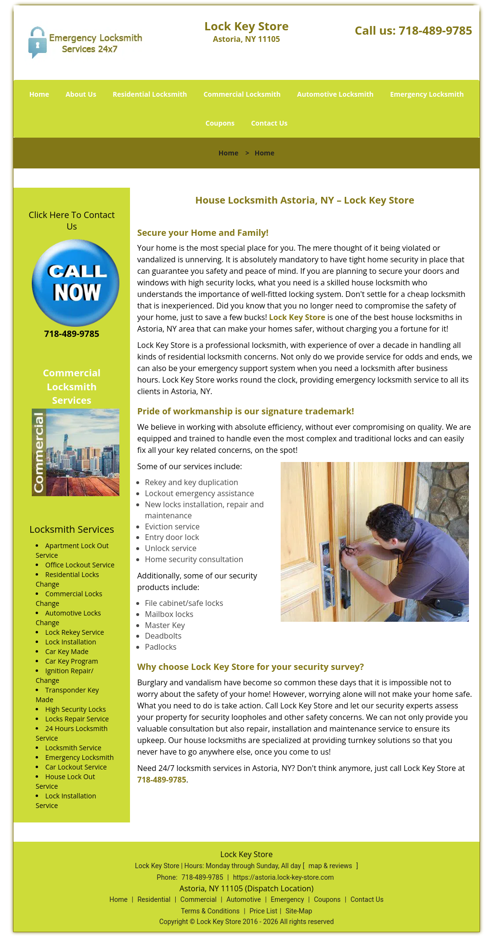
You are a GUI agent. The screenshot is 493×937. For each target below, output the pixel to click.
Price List (263, 911)
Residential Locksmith (150, 94)
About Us (80, 94)
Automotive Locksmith (335, 94)
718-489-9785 (435, 30)
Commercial (199, 899)
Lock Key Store (297, 317)
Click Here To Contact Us (72, 220)
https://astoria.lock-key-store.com (283, 877)
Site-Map (298, 911)
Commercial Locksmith (242, 94)
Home (39, 94)
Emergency (287, 899)
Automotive (243, 899)
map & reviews (331, 866)
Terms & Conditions (210, 911)
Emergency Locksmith (427, 94)
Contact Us (269, 123)
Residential (153, 899)
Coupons (220, 123)
